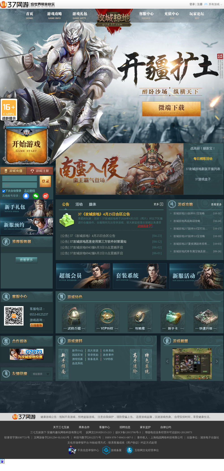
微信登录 (36, 196)
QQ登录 (26, 196)
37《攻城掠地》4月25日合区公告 (104, 214)
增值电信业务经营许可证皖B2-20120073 (168, 432)
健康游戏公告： (50, 416)
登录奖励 (93, 354)
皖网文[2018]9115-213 (99, 432)
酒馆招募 (77, 359)
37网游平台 (23, 417)
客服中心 (104, 427)
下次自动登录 (13, 190)
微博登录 (46, 196)
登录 (192, 4)
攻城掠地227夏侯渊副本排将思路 (190, 243)
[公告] (65, 236)
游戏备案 (112, 450)
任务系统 (108, 350)
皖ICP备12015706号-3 (128, 432)
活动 (79, 204)
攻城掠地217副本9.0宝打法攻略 (190, 228)
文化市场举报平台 (78, 442)
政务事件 (108, 354)
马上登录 (45, 181)
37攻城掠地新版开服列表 (203, 169)
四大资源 (93, 350)
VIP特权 (108, 359)
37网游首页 (28, 4)
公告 (65, 206)
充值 (13, 171)
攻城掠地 (114, 22)
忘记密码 (29, 190)
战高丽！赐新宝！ (202, 148)
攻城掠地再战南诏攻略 (185, 221)
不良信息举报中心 (83, 450)
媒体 (92, 204)
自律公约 (165, 427)
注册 (199, 4)
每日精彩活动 (203, 158)
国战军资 (77, 354)
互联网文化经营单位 (142, 450)
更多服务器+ (27, 260)
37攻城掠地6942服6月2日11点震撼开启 (96, 253)
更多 (158, 204)
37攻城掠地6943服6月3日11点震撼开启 (96, 247)
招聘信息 (125, 427)
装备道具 (93, 359)
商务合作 (84, 427)
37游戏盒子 (203, 179)
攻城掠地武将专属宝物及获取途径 (190, 251)
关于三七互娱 (61, 427)
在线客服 (36, 325)
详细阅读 (145, 225)
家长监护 (145, 427)
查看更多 (216, 204)
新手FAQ (77, 350)
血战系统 (77, 363)
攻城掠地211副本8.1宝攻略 (187, 213)
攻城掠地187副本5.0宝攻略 (187, 236)
